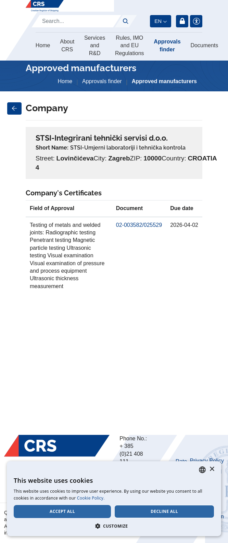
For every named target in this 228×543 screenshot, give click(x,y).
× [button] (211, 469)
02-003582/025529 (139, 225)
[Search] (76, 21)
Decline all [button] (164, 511)
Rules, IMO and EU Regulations (129, 45)
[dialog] (114, 498)
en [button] (158, 21)
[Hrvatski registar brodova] (45, 6)
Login (182, 21)
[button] (114, 525)
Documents (204, 45)
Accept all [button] (62, 511)
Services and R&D (94, 45)
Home (43, 45)
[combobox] (202, 469)
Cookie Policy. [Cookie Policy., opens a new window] (91, 498)
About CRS (67, 45)
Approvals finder (167, 45)
